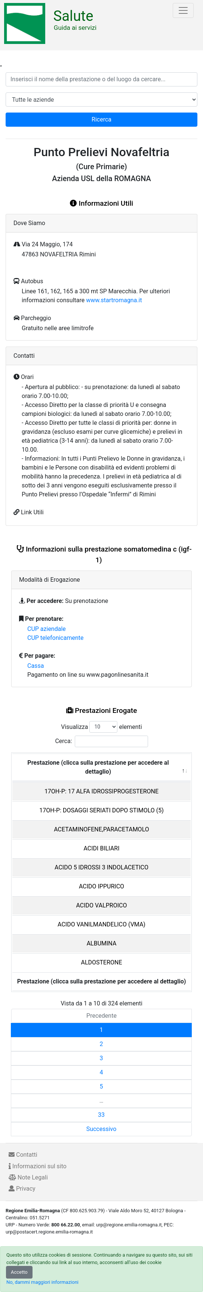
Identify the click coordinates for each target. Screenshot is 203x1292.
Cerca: (101, 741)
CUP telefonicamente (55, 637)
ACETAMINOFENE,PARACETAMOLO (101, 829)
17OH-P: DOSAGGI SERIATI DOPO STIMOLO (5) (101, 810)
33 (101, 1114)
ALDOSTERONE (101, 962)
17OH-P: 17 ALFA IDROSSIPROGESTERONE (101, 791)
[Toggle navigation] (183, 10)
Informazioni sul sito (38, 1166)
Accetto (19, 1272)
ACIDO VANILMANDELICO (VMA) (101, 924)
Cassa (35, 665)
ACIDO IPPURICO (101, 886)
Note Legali (28, 1177)
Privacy (22, 1188)
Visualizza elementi (101, 727)
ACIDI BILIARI (101, 848)
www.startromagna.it (114, 300)
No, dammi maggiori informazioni (42, 1282)
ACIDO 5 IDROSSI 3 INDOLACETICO (101, 867)
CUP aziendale (46, 628)
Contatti (23, 1154)
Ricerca (101, 119)
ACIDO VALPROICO (101, 905)
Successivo (101, 1129)
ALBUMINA (102, 943)
